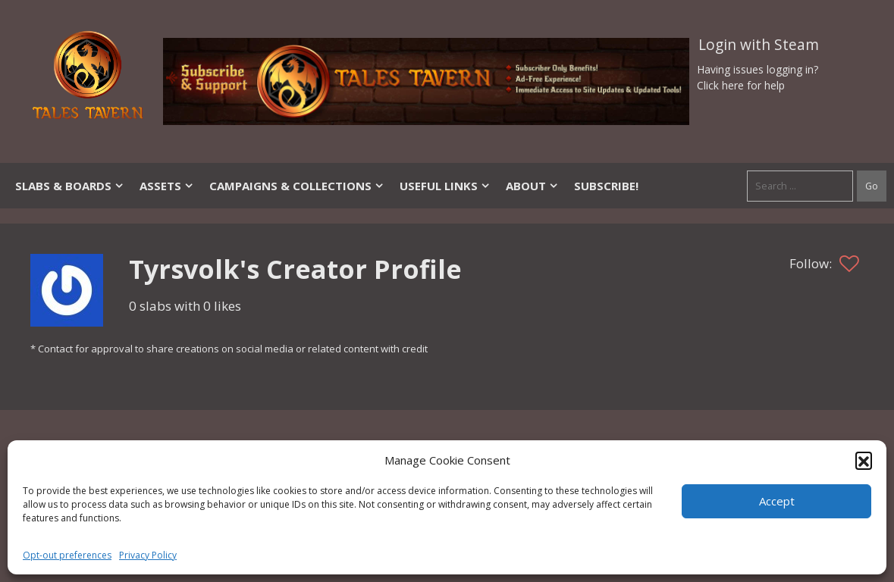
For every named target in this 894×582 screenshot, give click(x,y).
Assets (167, 185)
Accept (777, 500)
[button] (863, 460)
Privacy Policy (148, 555)
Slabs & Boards (69, 185)
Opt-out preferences (67, 555)
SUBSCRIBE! (606, 185)
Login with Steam (758, 45)
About (532, 185)
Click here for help (741, 85)
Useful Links (445, 185)
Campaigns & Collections (296, 185)
